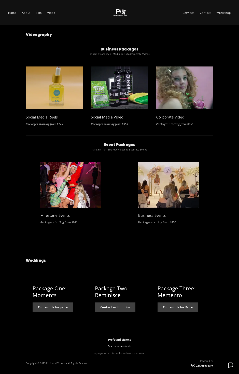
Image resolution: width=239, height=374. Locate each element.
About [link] (26, 13)
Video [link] (51, 13)
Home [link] (12, 13)
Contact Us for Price (178, 307)
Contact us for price (115, 307)
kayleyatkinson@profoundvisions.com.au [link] (119, 353)
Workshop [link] (223, 13)
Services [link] (188, 13)
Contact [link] (205, 13)
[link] (119, 12)
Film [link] (39, 13)
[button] (230, 365)
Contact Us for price (53, 307)
